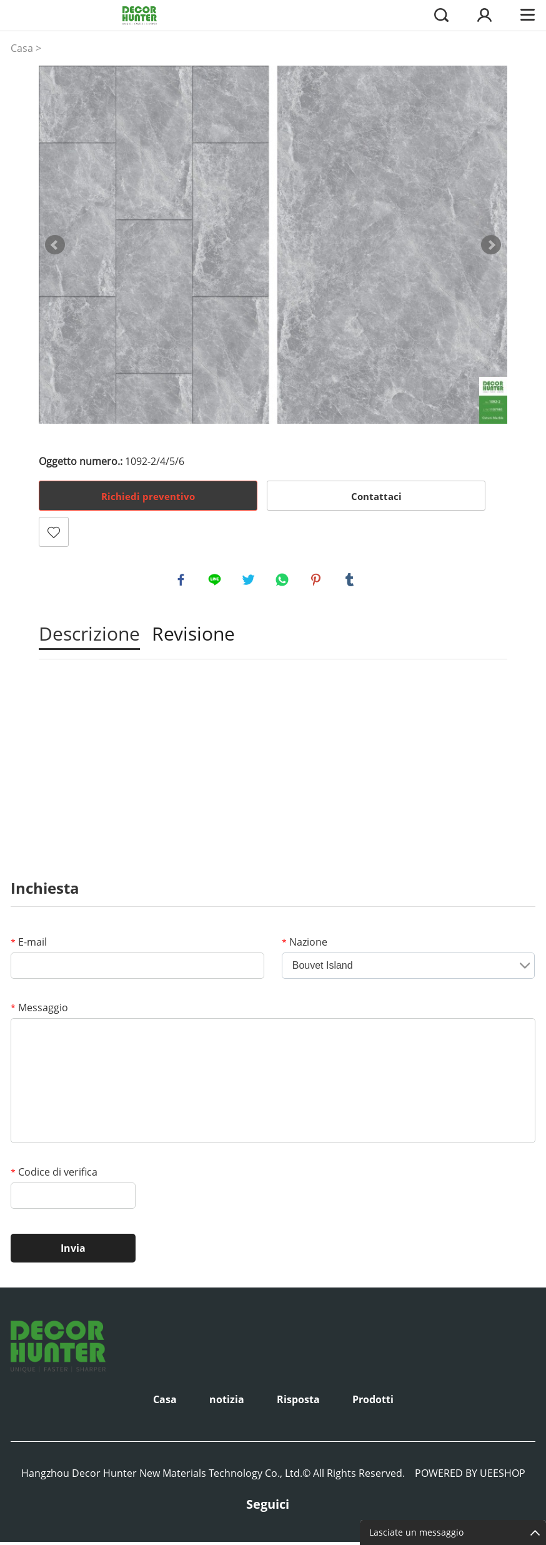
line (216, 581)
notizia (226, 1402)
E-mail (29, 945)
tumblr (351, 581)
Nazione (304, 945)
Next (491, 245)
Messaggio (39, 1011)
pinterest (317, 581)
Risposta (298, 1402)
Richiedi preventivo (148, 496)
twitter (250, 581)
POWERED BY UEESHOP (470, 1476)
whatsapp (283, 581)
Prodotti (373, 1402)
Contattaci (376, 496)
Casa (22, 48)
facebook (182, 581)
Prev (55, 245)
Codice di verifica (54, 1175)
